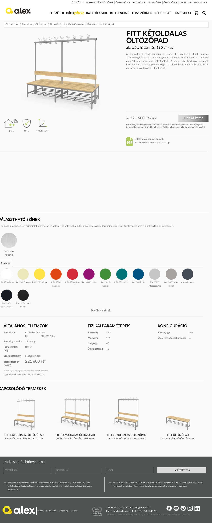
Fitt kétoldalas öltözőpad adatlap (152, 142)
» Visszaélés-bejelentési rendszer (175, 515)
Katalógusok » (132, 515)
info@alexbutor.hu (121, 511)
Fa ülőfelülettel (76, 24)
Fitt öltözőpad (57, 24)
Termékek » (111, 515)
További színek (101, 310)
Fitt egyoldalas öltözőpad (24, 435)
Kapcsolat (155, 515)
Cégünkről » (145, 515)
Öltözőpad (41, 24)
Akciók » (121, 515)
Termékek (27, 24)
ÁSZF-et (55, 482)
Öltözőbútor (12, 24)
